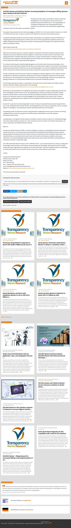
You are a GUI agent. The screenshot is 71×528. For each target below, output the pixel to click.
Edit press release (25, 201)
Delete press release (10, 201)
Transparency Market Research (45, 380)
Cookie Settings (47, 523)
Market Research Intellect (9, 351)
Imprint (5, 523)
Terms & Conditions (19, 523)
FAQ (2, 523)
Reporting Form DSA (38, 523)
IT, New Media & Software (20, 15)
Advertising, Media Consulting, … (15, 350)
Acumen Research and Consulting (46, 351)
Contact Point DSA (29, 523)
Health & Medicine (12, 239)
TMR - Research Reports (17, 17)
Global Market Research (8, 405)
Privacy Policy (11, 523)
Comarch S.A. (41, 429)
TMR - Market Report (7, 453)
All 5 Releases (6, 317)
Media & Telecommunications (50, 427)
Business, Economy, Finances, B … (15, 403)
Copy (65, 181)
